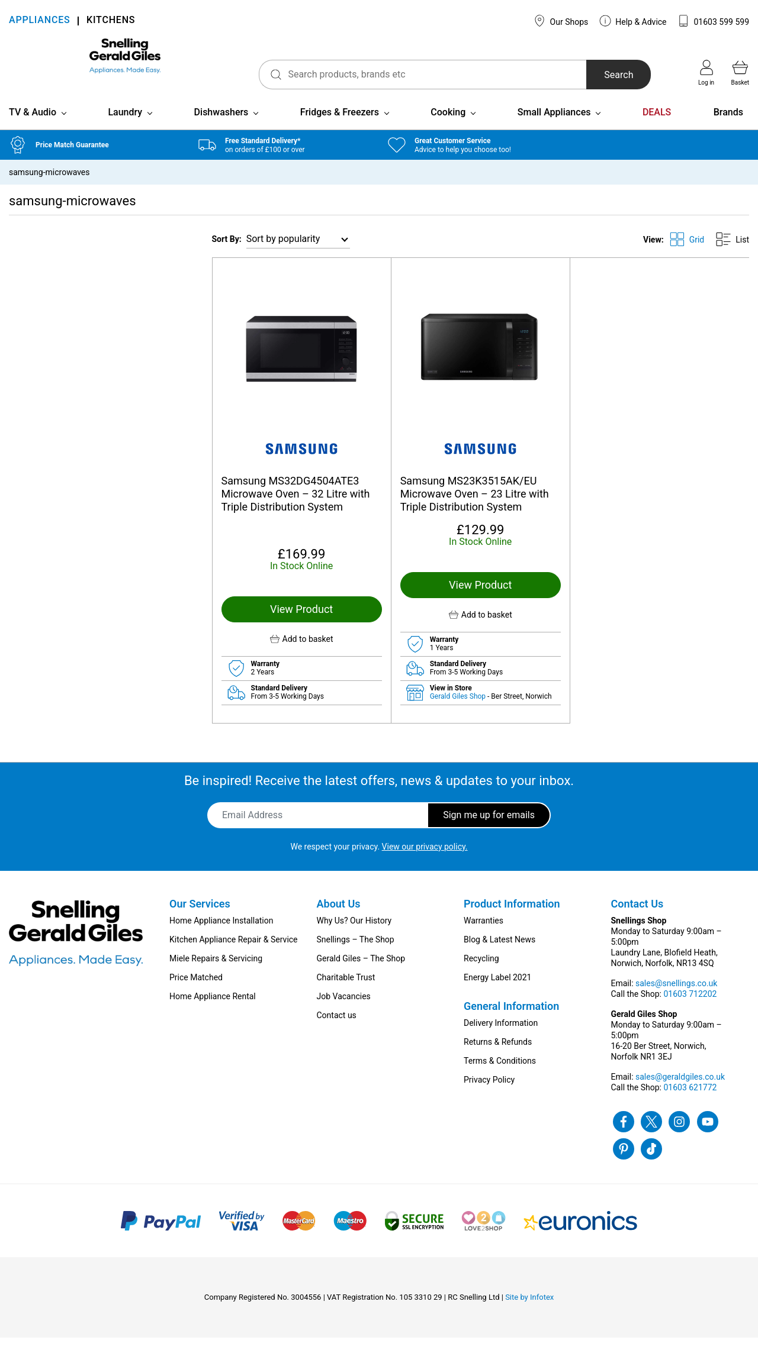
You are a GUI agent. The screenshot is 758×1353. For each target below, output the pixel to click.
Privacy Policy (489, 1095)
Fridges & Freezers (339, 127)
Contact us (336, 1030)
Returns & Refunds (498, 1057)
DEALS (657, 127)
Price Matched (196, 992)
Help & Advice (633, 21)
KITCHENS (110, 21)
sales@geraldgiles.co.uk (680, 1092)
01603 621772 (690, 1102)
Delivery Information (501, 1038)
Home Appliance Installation (221, 936)
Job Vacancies (344, 1011)
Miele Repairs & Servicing (215, 974)
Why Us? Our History (354, 936)
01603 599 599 (713, 21)
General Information (511, 1021)
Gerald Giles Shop (458, 712)
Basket (740, 73)
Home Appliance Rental (212, 1011)
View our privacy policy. (425, 862)
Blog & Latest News (499, 955)
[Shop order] (298, 255)
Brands (728, 127)
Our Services (199, 919)
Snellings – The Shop (355, 955)
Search (594, 74)
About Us (339, 919)
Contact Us (637, 919)
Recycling (481, 974)
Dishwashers (221, 127)
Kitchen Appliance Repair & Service (233, 955)
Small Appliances (554, 127)
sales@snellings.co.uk (676, 998)
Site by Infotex (529, 1312)
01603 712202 (690, 1009)
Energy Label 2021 (497, 992)
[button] (301, 655)
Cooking (448, 127)
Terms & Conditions (500, 1076)
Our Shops (561, 21)
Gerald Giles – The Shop (361, 974)
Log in (706, 73)
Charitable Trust (346, 992)
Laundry (125, 127)
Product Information (512, 919)
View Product (301, 624)
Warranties (483, 936)
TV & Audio (32, 127)
